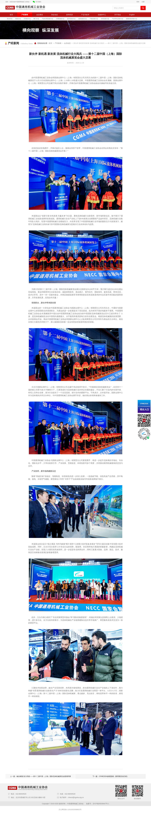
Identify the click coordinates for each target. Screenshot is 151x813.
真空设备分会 (71, 19)
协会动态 (54, 15)
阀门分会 (36, 19)
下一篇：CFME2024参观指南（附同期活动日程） (110, 776)
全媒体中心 (102, 15)
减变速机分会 (82, 19)
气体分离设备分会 (47, 19)
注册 (143, 2)
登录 (138, 2)
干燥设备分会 (94, 19)
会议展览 (39, 15)
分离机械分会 (60, 19)
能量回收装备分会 (131, 19)
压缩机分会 (27, 19)
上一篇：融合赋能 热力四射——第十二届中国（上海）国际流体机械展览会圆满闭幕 (40, 776)
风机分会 (18, 19)
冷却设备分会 (105, 19)
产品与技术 (85, 15)
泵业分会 (9, 19)
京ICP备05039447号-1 (101, 804)
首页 (11, 15)
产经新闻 (24, 15)
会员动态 (67, 43)
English (132, 15)
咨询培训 (69, 15)
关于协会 (117, 15)
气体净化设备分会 (117, 19)
